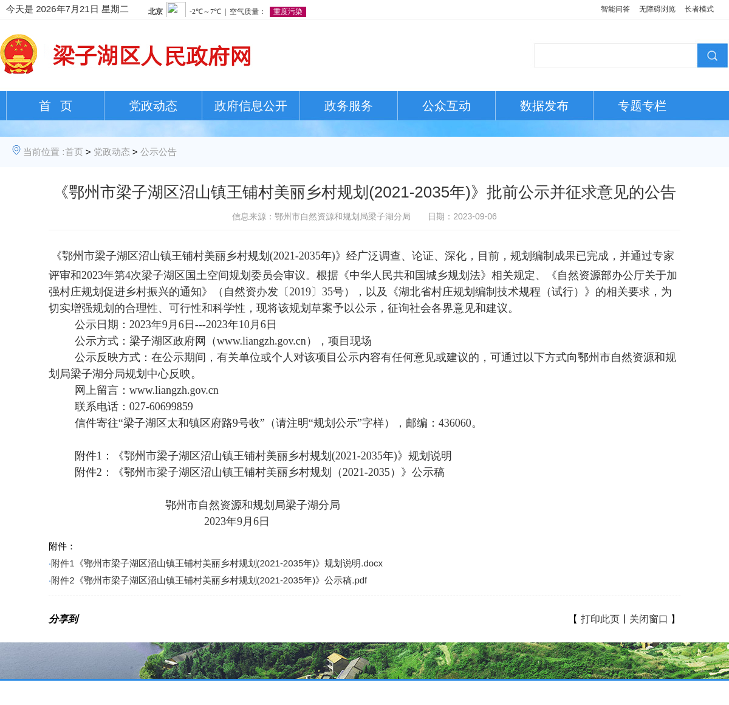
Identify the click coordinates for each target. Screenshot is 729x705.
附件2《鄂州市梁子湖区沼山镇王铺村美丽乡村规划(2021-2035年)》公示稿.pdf (209, 580)
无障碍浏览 (657, 9)
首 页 (55, 105)
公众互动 (446, 105)
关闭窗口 (648, 619)
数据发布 (544, 105)
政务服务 (348, 105)
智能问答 (615, 9)
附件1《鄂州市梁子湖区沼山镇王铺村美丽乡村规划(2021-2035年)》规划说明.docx (217, 563)
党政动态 (153, 105)
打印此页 (600, 619)
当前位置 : (43, 151)
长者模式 (699, 9)
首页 (74, 151)
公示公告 (158, 151)
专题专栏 (642, 105)
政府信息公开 (250, 105)
